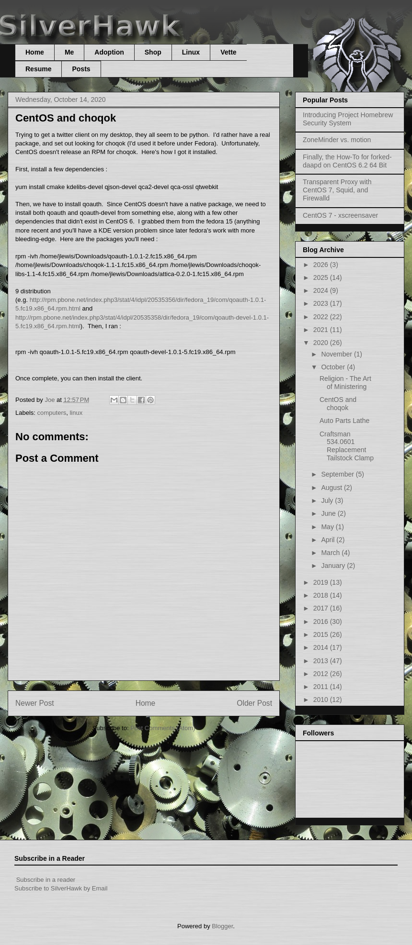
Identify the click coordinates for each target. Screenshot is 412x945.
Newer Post (34, 703)
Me (69, 52)
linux (75, 412)
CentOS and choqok (338, 403)
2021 (321, 330)
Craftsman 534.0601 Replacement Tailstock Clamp (347, 446)
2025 (321, 277)
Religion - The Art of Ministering (345, 382)
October (334, 367)
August (332, 487)
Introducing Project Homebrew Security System (348, 119)
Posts (81, 69)
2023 (321, 303)
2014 (321, 647)
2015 (321, 634)
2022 (321, 317)
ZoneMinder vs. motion (337, 140)
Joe (51, 399)
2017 (321, 608)
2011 (321, 686)
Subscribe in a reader (46, 879)
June (329, 513)
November (337, 354)
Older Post (254, 703)
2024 (321, 290)
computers (52, 412)
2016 (321, 621)
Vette (228, 52)
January (334, 565)
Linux (191, 52)
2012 (321, 674)
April (328, 540)
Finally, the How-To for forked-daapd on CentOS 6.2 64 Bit (347, 161)
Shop (153, 52)
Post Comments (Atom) (162, 728)
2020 (321, 342)
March (331, 552)
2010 (321, 699)
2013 (321, 661)
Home (34, 52)
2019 (321, 582)
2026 (321, 264)
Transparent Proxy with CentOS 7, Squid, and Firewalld (337, 190)
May (328, 527)
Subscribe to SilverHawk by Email (60, 888)
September (338, 474)
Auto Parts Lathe (344, 420)
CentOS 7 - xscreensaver (340, 215)
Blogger (222, 926)
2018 (321, 595)
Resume (38, 69)
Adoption (109, 52)
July (328, 500)
